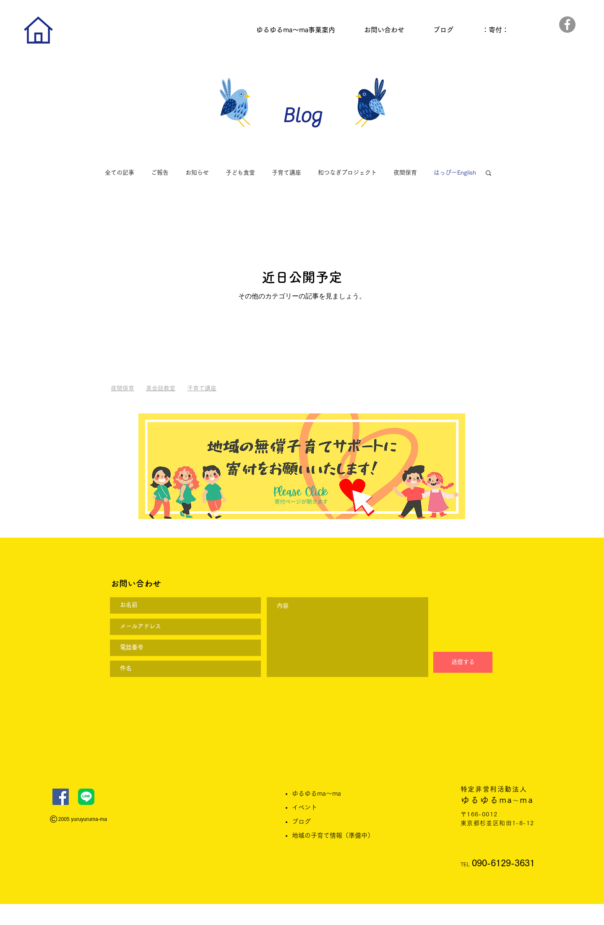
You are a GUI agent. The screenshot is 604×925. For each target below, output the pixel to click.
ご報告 (160, 172)
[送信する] (462, 662)
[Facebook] (567, 24)
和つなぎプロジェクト (347, 172)
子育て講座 (286, 172)
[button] (488, 173)
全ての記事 (119, 172)
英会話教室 (160, 388)
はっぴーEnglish (455, 172)
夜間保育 (405, 172)
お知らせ (197, 172)
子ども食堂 (240, 172)
